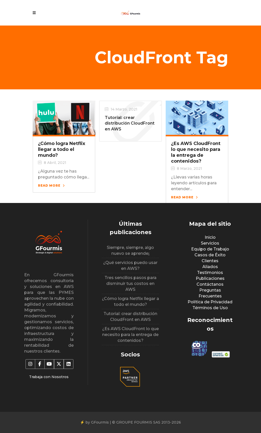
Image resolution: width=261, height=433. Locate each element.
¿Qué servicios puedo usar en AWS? (130, 265)
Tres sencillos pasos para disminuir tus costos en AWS (130, 283)
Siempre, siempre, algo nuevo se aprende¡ (130, 250)
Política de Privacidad (210, 301)
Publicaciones (210, 278)
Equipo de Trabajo (210, 249)
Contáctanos (210, 284)
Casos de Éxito (210, 254)
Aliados (210, 266)
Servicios (210, 243)
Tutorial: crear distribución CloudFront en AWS (129, 123)
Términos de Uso (210, 307)
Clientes (210, 260)
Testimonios (210, 272)
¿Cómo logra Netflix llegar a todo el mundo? (61, 149)
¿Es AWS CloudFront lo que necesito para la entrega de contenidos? (195, 152)
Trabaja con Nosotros (49, 377)
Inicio (210, 237)
